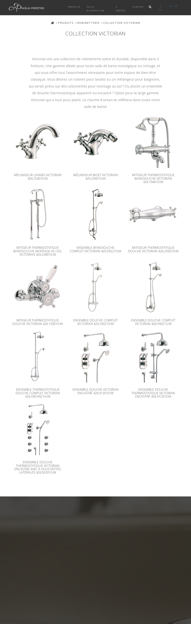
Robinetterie (88, 22)
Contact (138, 7)
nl (171, 6)
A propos (121, 9)
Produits (74, 7)
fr (175, 6)
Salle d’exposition (96, 9)
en (160, 10)
